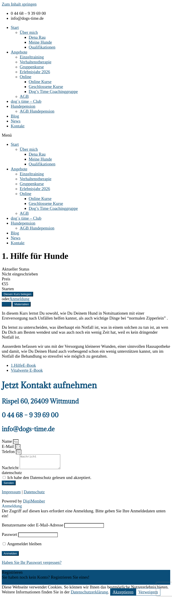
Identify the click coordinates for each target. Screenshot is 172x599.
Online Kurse (40, 81)
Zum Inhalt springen (19, 4)
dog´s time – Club (26, 101)
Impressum (11, 494)
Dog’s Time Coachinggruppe (53, 91)
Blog (15, 116)
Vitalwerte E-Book (27, 370)
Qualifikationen (42, 47)
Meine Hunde (40, 42)
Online (25, 76)
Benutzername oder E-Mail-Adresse (32, 527)
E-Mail (8, 446)
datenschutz (12, 475)
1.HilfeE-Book (23, 365)
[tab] (6, 304)
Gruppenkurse (32, 66)
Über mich (29, 32)
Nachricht (11, 470)
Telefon (9, 451)
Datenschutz (34, 494)
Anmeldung (19, 298)
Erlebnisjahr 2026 (35, 71)
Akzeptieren (123, 594)
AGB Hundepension (37, 111)
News (15, 121)
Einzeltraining (32, 57)
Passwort (9, 537)
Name (7, 441)
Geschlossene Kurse (46, 86)
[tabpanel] (86, 335)
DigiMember (34, 503)
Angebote (19, 52)
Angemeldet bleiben (22, 546)
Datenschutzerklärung (89, 594)
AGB (24, 96)
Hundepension (23, 106)
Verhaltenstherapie (35, 62)
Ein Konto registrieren (21, 584)
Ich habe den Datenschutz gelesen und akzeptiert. (49, 480)
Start (15, 27)
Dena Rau (37, 37)
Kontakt (17, 126)
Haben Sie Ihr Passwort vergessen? (32, 565)
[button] (86, 135)
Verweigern (148, 594)
